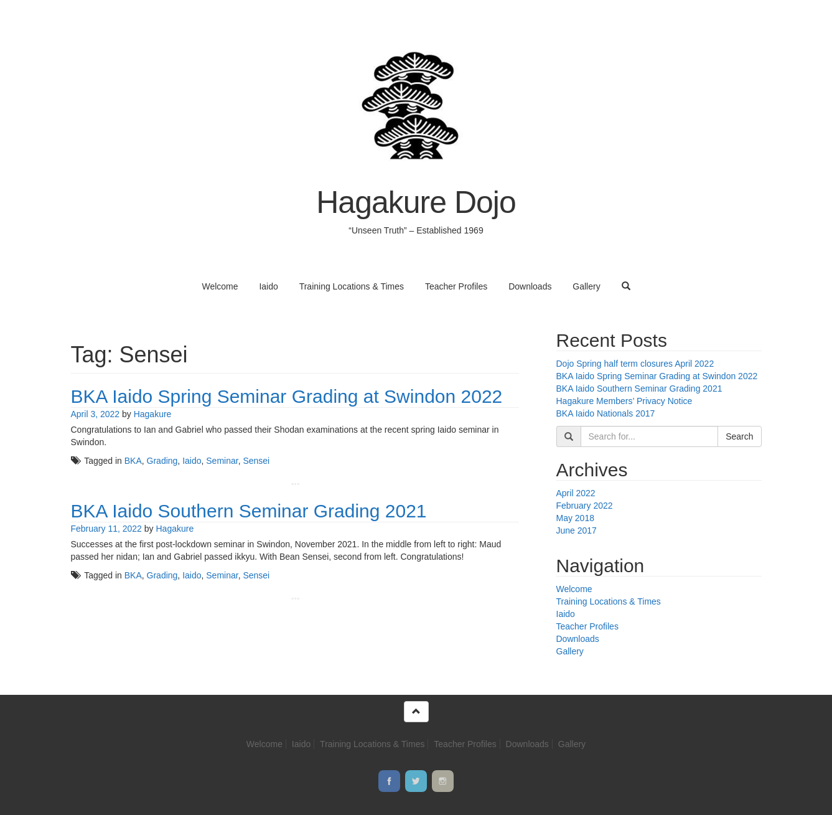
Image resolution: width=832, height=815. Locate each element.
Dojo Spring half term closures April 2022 (635, 364)
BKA (133, 461)
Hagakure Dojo (416, 202)
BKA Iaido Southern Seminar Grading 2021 (249, 511)
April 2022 (576, 493)
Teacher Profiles (456, 286)
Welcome (220, 286)
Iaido (268, 286)
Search (739, 436)
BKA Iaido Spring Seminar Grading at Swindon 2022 (287, 396)
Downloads (529, 286)
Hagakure (153, 414)
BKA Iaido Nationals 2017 (605, 413)
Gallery (586, 286)
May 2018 (575, 518)
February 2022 (584, 506)
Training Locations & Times (351, 286)
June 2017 (576, 530)
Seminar (222, 461)
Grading (162, 461)
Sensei (256, 461)
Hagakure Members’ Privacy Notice (624, 401)
